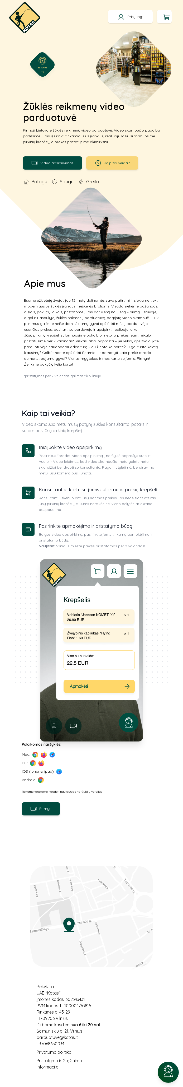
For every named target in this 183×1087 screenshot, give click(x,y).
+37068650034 (50, 1043)
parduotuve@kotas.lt (57, 1037)
